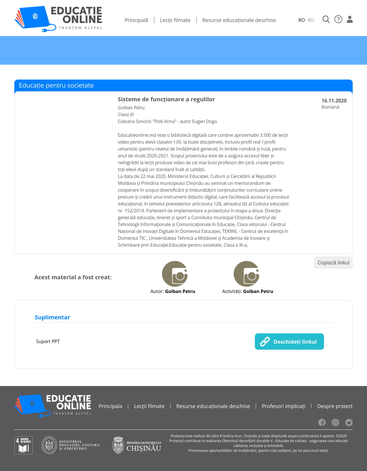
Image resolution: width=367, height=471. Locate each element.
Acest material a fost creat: (73, 277)
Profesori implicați (283, 406)
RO (301, 20)
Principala (110, 406)
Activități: (232, 291)
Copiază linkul (333, 263)
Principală (136, 20)
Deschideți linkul (295, 341)
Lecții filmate (175, 20)
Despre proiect (335, 406)
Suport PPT (48, 341)
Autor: (157, 291)
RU (311, 20)
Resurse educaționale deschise (239, 20)
